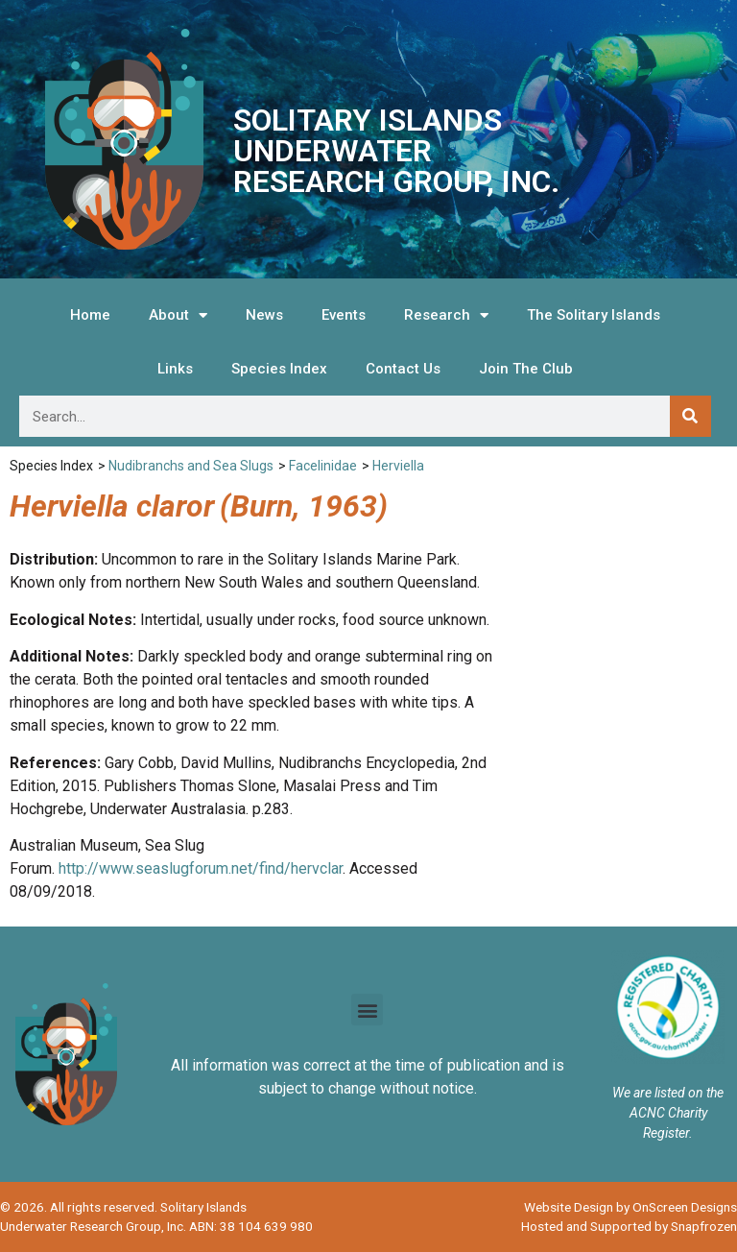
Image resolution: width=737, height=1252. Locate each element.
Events (343, 315)
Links (175, 368)
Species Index (279, 368)
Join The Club (526, 368)
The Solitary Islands (593, 315)
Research (446, 315)
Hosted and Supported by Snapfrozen (629, 1226)
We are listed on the (668, 1092)
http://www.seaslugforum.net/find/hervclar (201, 868)
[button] (367, 1009)
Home (90, 315)
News (264, 315)
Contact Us (403, 368)
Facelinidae (323, 465)
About (178, 315)
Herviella (398, 465)
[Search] (690, 416)
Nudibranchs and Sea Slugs (190, 465)
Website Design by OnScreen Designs (630, 1207)
